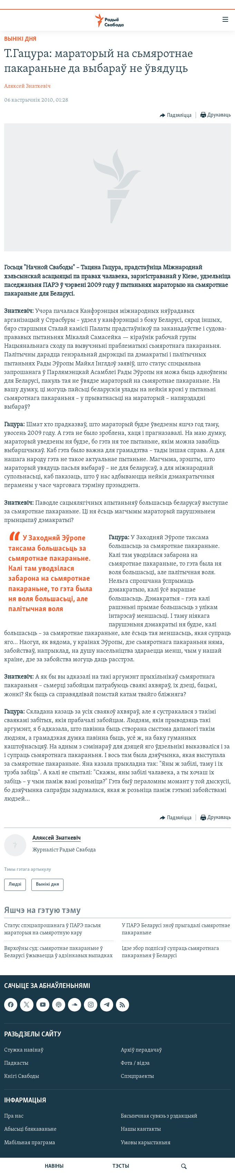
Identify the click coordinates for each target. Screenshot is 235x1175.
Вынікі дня (20, 39)
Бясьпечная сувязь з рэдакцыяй (159, 1116)
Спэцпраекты (137, 1076)
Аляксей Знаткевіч (27, 86)
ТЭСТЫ (120, 1166)
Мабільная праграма (29, 1143)
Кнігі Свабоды (21, 1076)
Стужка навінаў (23, 1050)
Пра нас (13, 1116)
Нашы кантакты (141, 1129)
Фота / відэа (135, 1063)
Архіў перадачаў (141, 1050)
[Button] (176, 115)
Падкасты (16, 1063)
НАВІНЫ (54, 1166)
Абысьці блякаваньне (30, 1129)
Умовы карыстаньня (145, 1143)
